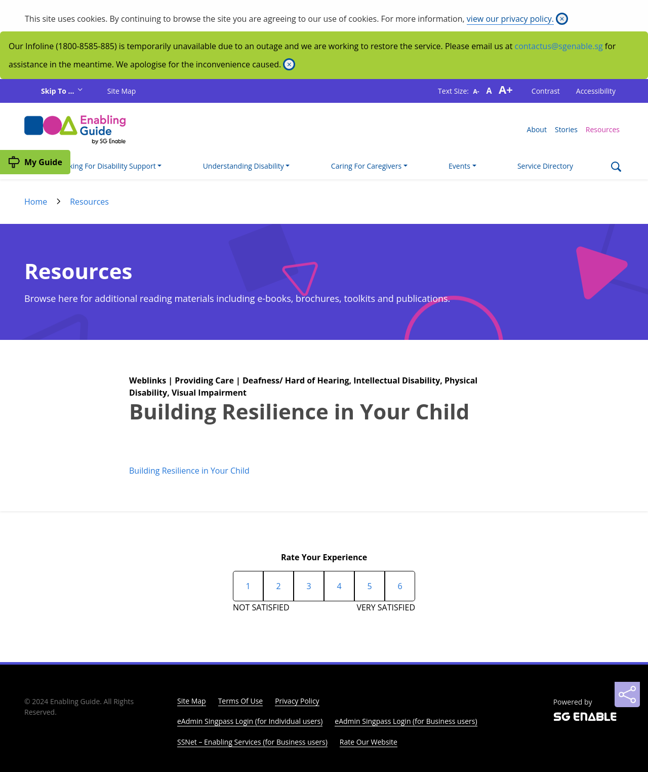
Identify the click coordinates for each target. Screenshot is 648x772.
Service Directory (545, 166)
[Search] (616, 168)
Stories (566, 129)
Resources (603, 129)
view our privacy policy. (510, 18)
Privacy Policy (297, 701)
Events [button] (459, 166)
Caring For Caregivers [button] (366, 166)
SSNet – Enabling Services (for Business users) (252, 742)
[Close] (562, 19)
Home (35, 201)
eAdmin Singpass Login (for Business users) (406, 721)
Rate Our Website (368, 742)
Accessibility (596, 91)
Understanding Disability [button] (243, 166)
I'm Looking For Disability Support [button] (100, 166)
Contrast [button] (546, 91)
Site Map (121, 91)
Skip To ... (58, 91)
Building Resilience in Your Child (189, 470)
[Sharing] (627, 694)
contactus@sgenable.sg (559, 46)
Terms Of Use (240, 701)
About (537, 129)
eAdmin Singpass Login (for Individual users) (249, 721)
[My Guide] (35, 162)
